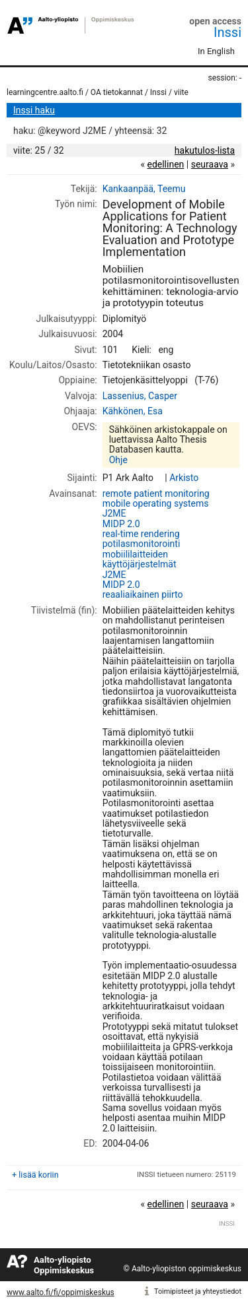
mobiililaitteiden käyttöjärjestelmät (140, 559)
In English (216, 51)
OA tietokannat (117, 92)
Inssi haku (34, 110)
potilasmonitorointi (142, 543)
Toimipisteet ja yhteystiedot (197, 1291)
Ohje (118, 460)
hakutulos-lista (205, 150)
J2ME (114, 513)
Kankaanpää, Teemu (144, 188)
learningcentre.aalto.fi (45, 92)
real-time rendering (141, 533)
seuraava (209, 164)
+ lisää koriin (35, 1175)
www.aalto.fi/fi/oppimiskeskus (60, 1292)
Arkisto (183, 477)
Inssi (227, 32)
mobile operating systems (156, 503)
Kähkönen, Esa (133, 411)
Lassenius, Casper (140, 396)
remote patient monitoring (156, 493)
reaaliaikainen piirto (143, 594)
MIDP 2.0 (121, 524)
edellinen (165, 164)
